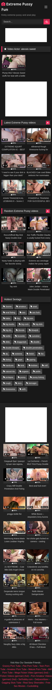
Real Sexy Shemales (33, 682)
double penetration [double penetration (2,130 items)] (34, 348)
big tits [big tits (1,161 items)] (8, 330)
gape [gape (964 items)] (20, 359)
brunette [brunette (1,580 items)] (21, 336)
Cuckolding (32, 686)
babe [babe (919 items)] (8, 318)
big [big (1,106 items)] (18, 318)
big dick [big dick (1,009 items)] (39, 324)
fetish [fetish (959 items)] (31, 354)
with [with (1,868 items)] (24, 389)
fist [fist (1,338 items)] (42, 354)
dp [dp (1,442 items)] (7, 354)
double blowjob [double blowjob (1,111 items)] (12, 348)
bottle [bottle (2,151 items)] (8, 336)
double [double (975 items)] (36, 342)
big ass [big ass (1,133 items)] (30, 318)
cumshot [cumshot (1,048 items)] (35, 336)
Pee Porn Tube (30, 666)
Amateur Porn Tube (16, 669)
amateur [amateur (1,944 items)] (22, 306)
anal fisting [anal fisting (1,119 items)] (10, 312)
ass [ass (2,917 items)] (23, 312)
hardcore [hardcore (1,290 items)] (9, 365)
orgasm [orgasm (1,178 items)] (25, 371)
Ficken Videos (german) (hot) (14, 676)
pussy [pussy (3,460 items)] (23, 377)
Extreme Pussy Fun (17, 7)
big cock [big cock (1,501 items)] (25, 324)
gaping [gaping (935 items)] (32, 359)
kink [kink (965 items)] (22, 365)
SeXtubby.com (25, 679)
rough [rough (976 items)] (8, 383)
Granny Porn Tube (11, 666)
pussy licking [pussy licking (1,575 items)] (38, 377)
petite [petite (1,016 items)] (37, 371)
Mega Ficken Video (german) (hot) (31, 672)
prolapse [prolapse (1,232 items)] (9, 377)
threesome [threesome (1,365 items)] (10, 389)
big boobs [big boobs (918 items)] (10, 324)
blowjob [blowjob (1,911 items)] (34, 330)
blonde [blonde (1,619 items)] (21, 330)
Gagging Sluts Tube (11, 682)
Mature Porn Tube (37, 669)
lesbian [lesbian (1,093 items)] (34, 365)
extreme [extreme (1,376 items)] (18, 354)
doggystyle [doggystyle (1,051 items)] (21, 342)
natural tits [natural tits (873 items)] (10, 371)
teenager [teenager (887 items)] (33, 383)
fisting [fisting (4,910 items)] (8, 359)
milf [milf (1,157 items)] (46, 365)
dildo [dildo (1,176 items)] (8, 342)
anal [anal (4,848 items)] (35, 306)
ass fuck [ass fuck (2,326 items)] (36, 312)
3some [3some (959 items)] (9, 306)
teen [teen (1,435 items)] (20, 383)
